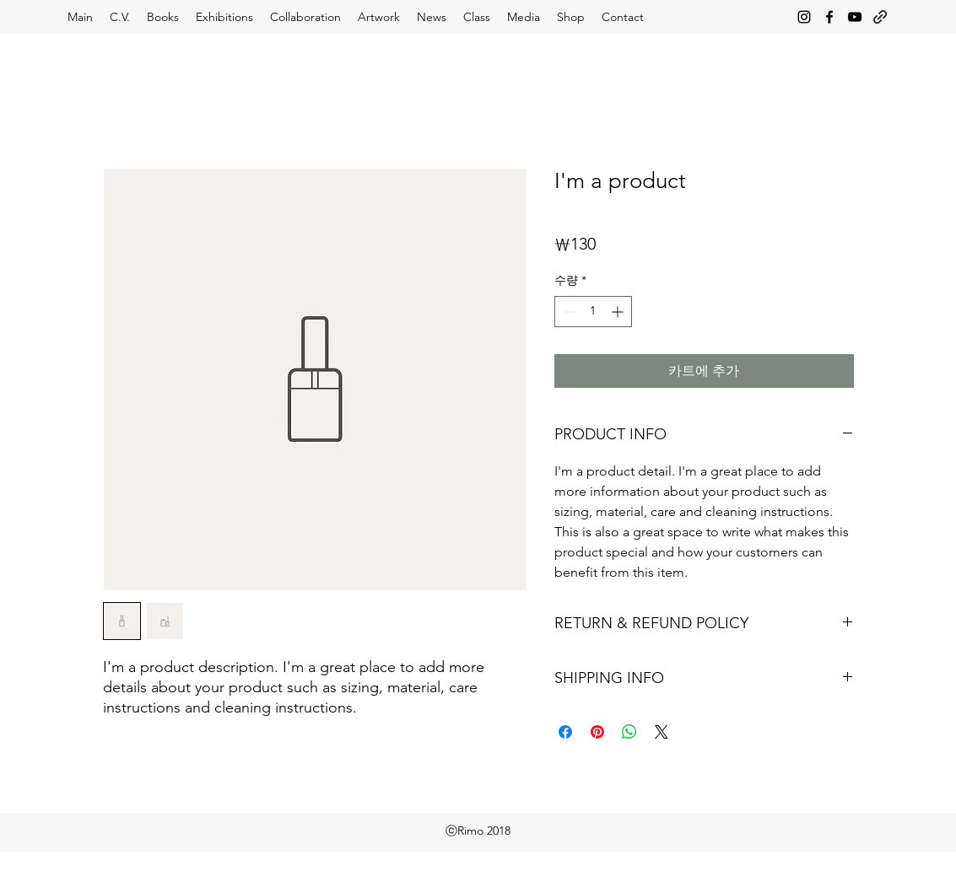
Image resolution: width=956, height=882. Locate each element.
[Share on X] (661, 732)
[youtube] (854, 16)
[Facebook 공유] (565, 732)
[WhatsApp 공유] (629, 732)
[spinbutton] (593, 311)
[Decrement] (567, 311)
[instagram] (804, 16)
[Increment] (618, 311)
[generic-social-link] (880, 16)
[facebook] (829, 16)
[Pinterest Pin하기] (597, 732)
